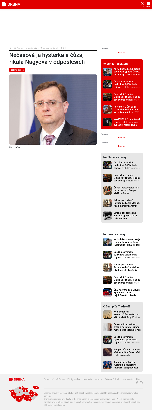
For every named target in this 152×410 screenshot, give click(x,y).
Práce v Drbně (112, 379)
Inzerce (98, 379)
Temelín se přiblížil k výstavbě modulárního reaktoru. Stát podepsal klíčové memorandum (126, 366)
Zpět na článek (17, 70)
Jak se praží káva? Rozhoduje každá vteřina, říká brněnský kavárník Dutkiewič (127, 204)
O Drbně (60, 379)
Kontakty (87, 379)
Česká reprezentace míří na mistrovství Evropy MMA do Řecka (126, 190)
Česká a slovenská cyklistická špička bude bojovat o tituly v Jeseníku (127, 84)
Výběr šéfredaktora (115, 63)
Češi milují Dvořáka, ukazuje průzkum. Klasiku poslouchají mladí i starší (127, 97)
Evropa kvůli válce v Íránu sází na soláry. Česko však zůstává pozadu (127, 352)
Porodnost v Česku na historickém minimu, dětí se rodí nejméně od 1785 (126, 109)
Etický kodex (73, 379)
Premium (121, 53)
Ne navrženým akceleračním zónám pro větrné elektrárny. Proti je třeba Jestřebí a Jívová (127, 315)
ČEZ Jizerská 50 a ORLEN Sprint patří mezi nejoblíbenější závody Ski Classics (127, 293)
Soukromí (48, 379)
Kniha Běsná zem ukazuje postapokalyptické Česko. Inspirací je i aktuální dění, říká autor (127, 73)
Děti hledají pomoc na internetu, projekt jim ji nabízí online (125, 216)
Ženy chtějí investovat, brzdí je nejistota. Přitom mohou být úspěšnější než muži (127, 328)
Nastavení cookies (131, 379)
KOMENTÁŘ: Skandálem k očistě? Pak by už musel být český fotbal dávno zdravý (127, 123)
